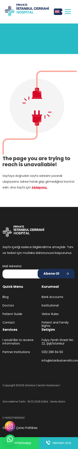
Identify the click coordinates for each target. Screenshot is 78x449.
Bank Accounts (52, 297)
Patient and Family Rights (55, 324)
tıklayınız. (39, 187)
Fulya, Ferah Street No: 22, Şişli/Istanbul (58, 341)
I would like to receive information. (17, 341)
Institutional (50, 305)
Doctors (8, 305)
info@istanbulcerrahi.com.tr (59, 360)
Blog (5, 297)
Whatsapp (19, 443)
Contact (8, 322)
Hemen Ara (58, 442)
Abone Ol (51, 273)
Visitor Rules (50, 314)
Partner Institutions (16, 352)
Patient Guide (12, 314)
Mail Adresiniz (12, 266)
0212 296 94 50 (52, 352)
